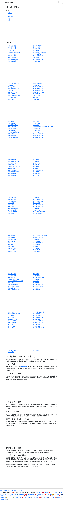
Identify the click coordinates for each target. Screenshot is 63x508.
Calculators (36, 497)
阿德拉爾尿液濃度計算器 (39, 52)
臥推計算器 (36, 239)
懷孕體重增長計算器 (38, 170)
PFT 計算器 (11, 203)
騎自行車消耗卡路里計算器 (40, 236)
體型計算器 (11, 283)
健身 (9, 15)
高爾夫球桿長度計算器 (39, 312)
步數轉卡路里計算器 (38, 277)
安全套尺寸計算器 (38, 59)
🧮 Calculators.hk (6, 2)
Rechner (49, 494)
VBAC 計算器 (36, 175)
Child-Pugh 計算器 (13, 319)
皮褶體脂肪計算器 (13, 276)
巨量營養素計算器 (13, 173)
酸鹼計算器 (11, 312)
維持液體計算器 (37, 94)
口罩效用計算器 (37, 49)
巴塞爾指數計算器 (13, 350)
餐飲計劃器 (11, 205)
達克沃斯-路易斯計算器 (39, 212)
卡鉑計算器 (36, 161)
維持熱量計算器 (12, 199)
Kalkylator (13, 494)
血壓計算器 (36, 159)
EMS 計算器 (36, 132)
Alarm (52, 497)
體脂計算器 (11, 99)
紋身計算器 (11, 352)
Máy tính (46, 496)
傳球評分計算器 (37, 324)
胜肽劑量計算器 (12, 163)
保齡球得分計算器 (38, 317)
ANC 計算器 (36, 97)
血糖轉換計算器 (12, 47)
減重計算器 (11, 213)
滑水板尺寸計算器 (38, 321)
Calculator (18, 497)
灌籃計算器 (36, 198)
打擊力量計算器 (37, 290)
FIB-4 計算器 (36, 95)
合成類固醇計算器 (13, 125)
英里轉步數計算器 (38, 243)
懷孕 (9, 18)
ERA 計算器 (36, 274)
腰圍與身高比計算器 (13, 88)
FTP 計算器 (36, 281)
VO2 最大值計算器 (38, 201)
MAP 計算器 (36, 128)
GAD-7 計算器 (12, 326)
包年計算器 (11, 324)
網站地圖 (20, 490)
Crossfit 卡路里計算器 (14, 166)
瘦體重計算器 (11, 130)
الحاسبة (10, 497)
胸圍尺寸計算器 (37, 61)
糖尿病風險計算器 (13, 61)
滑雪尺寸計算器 (37, 213)
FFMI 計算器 (11, 277)
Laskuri (12, 496)
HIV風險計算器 (37, 54)
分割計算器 (36, 283)
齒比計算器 (36, 208)
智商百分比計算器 (38, 134)
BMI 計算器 (11, 121)
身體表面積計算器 (38, 137)
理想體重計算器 (12, 97)
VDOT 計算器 (11, 250)
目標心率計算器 (37, 250)
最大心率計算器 (37, 319)
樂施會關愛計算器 (13, 284)
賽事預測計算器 (37, 314)
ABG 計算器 (36, 99)
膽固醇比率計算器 (38, 90)
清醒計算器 (36, 50)
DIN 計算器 (36, 350)
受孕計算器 (36, 165)
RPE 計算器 (11, 243)
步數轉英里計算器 (38, 284)
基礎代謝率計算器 (13, 127)
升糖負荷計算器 (12, 56)
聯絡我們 (14, 490)
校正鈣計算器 (11, 288)
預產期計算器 (36, 163)
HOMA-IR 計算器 (12, 49)
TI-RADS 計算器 (37, 83)
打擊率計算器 (36, 203)
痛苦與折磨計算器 (38, 88)
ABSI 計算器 (11, 85)
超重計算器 (11, 244)
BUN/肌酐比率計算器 (39, 92)
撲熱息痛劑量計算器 (13, 290)
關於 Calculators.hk (5, 490)
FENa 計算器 (36, 130)
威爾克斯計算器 (37, 244)
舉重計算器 (36, 279)
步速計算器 (11, 134)
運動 (9, 20)
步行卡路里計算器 (38, 322)
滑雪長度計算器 (37, 276)
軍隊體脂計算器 (12, 128)
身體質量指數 (23, 367)
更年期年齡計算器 (38, 56)
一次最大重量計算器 (13, 132)
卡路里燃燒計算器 (13, 137)
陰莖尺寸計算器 (37, 45)
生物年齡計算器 (37, 47)
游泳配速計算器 (37, 251)
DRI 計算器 (11, 165)
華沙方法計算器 (12, 45)
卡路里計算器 (11, 123)
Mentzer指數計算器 (13, 321)
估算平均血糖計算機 (13, 83)
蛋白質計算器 (11, 246)
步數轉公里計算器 (38, 206)
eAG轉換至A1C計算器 (14, 52)
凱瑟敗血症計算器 (38, 135)
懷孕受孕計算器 (37, 173)
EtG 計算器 (36, 125)
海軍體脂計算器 (12, 239)
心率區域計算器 (37, 241)
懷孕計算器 (36, 172)
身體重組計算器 (12, 248)
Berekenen (58, 494)
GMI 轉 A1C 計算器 (13, 92)
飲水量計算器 (11, 241)
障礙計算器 (36, 248)
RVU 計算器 (36, 57)
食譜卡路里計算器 (13, 236)
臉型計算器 (36, 85)
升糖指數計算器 (12, 57)
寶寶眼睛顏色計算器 (13, 286)
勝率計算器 (36, 246)
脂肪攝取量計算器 (13, 210)
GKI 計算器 (11, 90)
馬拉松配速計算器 (38, 199)
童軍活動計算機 (37, 315)
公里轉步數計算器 (38, 205)
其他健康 (10, 16)
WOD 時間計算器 (12, 212)
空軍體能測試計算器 (13, 161)
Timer (58, 497)
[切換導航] (60, 2)
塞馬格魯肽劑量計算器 (14, 95)
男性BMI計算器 (12, 237)
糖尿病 (10, 13)
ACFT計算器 (36, 288)
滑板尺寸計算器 (37, 326)
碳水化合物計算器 (13, 170)
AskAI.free (4, 499)
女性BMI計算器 (12, 201)
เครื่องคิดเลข (55, 492)
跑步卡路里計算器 (38, 237)
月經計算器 (36, 166)
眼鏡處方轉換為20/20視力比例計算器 (43, 127)
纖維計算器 (11, 206)
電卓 (6, 494)
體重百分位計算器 (13, 175)
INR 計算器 (11, 328)
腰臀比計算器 (11, 94)
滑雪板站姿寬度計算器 (39, 328)
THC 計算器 (36, 121)
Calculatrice (4, 496)
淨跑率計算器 (36, 210)
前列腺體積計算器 (38, 87)
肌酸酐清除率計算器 (13, 172)
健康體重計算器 (12, 135)
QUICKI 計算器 (12, 54)
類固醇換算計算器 (13, 208)
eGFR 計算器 (36, 123)
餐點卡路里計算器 (13, 159)
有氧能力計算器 (12, 274)
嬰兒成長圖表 (11, 317)
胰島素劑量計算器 (13, 59)
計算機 (47, 492)
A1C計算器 (11, 50)
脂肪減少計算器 (12, 251)
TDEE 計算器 (11, 168)
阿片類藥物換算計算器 (14, 314)
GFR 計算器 (11, 315)
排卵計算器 (36, 168)
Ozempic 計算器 (12, 87)
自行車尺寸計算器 (38, 286)
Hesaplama (55, 496)
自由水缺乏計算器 (13, 322)
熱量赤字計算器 (12, 198)
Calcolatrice (29, 496)
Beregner (39, 492)
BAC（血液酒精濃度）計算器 (15, 281)
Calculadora (31, 494)
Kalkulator (22, 494)
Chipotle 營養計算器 (13, 279)
